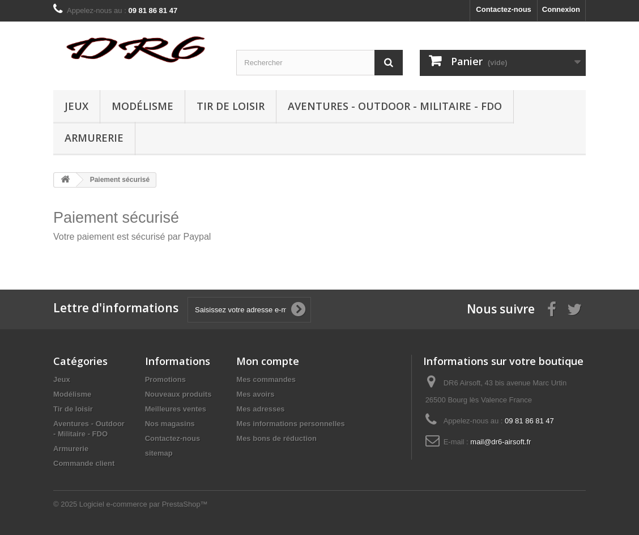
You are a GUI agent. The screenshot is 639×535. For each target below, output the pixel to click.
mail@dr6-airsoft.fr (500, 442)
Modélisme (142, 106)
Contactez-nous (503, 9)
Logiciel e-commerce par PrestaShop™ (143, 504)
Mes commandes (266, 379)
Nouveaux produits (178, 394)
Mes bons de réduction (276, 438)
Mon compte (267, 361)
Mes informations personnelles (290, 423)
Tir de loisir (231, 106)
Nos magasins (170, 423)
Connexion (561, 9)
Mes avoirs (255, 394)
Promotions (165, 379)
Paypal (197, 236)
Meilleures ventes (175, 409)
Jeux (76, 106)
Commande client (83, 463)
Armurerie (94, 138)
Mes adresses (260, 409)
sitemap (159, 453)
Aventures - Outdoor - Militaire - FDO (395, 106)
